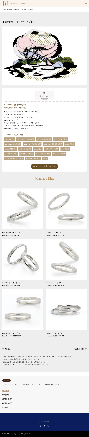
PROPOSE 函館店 (59, 154)
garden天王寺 (9, 139)
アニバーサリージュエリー (10, 384)
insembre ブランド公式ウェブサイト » (45, 166)
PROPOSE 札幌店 (11, 154)
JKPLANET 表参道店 (44, 139)
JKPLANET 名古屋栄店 (13, 144)
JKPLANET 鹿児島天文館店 (53, 144)
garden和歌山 (69, 144)
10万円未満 (5, 395)
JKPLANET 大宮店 (60, 139)
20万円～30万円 (7, 403)
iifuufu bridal (79, 349)
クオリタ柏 (65, 149)
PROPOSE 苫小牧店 (43, 154)
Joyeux (8, 349)
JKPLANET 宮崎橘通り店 (32, 144)
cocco (45, 158)
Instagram (44, 426)
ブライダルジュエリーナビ (12, 434)
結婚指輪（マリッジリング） (54, 384)
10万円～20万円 (7, 399)
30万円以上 (5, 407)
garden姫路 (38, 149)
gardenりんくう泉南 (51, 149)
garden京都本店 (10, 149)
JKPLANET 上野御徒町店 (25, 139)
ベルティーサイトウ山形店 (14, 158)
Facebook (40, 426)
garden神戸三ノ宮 (25, 149)
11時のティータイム (33, 158)
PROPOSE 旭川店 (26, 154)
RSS (48, 426)
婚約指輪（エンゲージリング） (33, 384)
